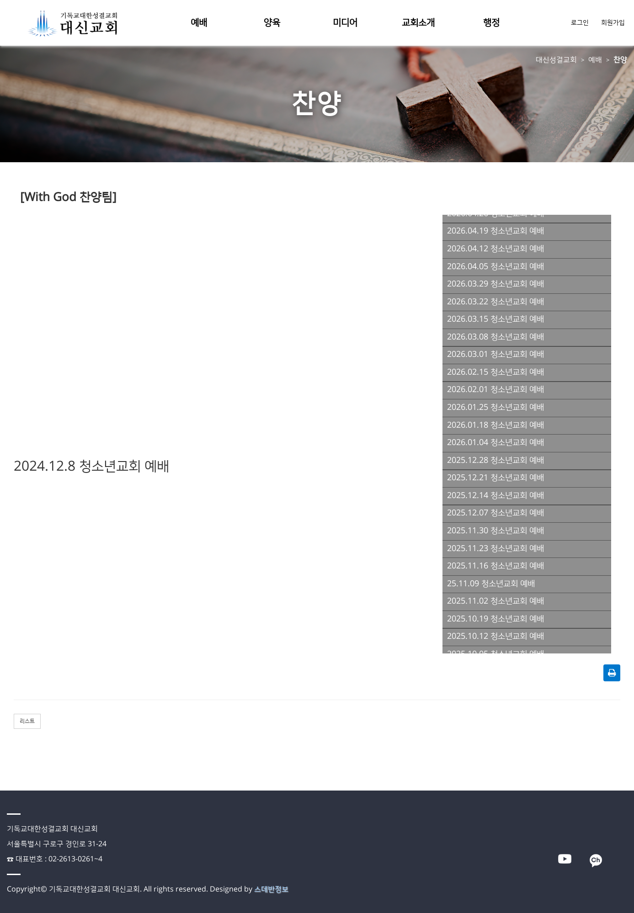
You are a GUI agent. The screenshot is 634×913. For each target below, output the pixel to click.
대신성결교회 (556, 60)
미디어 (345, 23)
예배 (199, 23)
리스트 (27, 721)
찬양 (620, 60)
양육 (272, 23)
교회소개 (418, 23)
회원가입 (613, 23)
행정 (491, 23)
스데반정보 (271, 889)
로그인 (581, 23)
